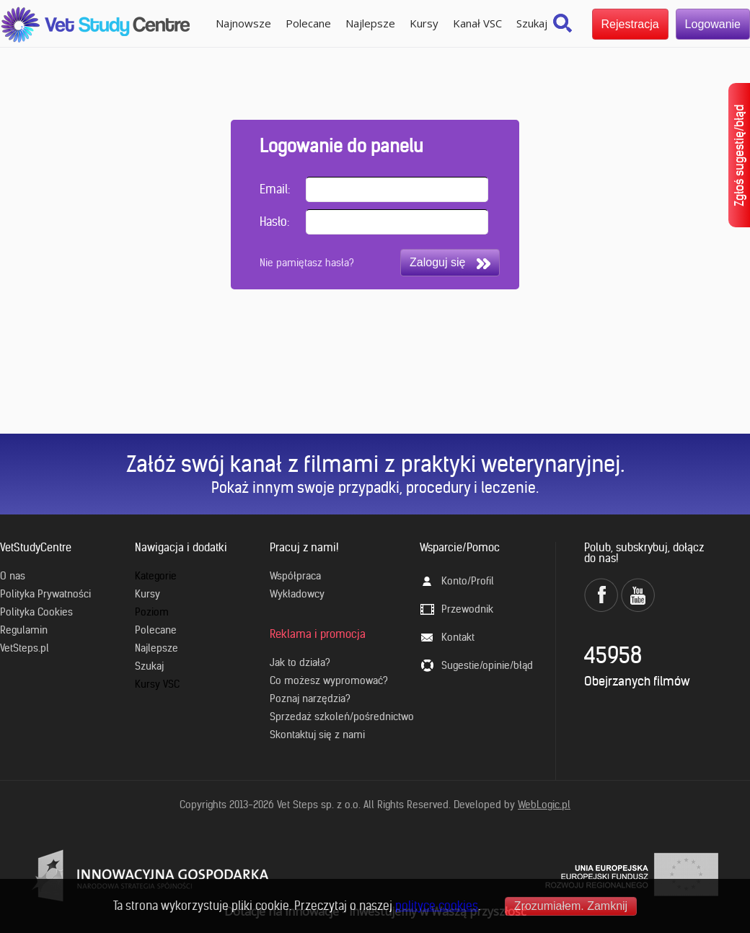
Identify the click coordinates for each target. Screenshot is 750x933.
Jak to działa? (300, 662)
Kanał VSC (477, 23)
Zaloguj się (450, 262)
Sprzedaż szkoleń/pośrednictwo (342, 716)
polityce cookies (436, 905)
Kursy (424, 23)
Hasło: (274, 221)
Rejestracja (630, 24)
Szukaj (531, 23)
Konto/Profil (467, 580)
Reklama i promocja (318, 634)
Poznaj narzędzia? (310, 698)
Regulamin (24, 629)
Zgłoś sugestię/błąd (739, 155)
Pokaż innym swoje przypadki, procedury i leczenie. (375, 487)
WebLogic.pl (544, 804)
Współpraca (295, 575)
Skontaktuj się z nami (317, 734)
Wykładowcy (297, 593)
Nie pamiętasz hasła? (307, 262)
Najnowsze (243, 23)
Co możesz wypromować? (329, 680)
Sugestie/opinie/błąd (487, 665)
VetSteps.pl (24, 647)
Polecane (308, 23)
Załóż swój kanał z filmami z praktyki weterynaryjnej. (375, 464)
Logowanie (713, 24)
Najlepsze (370, 23)
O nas (12, 575)
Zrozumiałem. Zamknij (570, 906)
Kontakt (458, 637)
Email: (275, 189)
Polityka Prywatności (45, 593)
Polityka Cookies (36, 611)
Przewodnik (467, 609)
